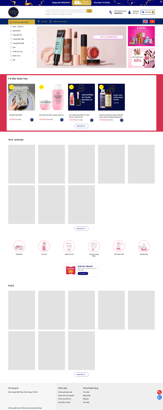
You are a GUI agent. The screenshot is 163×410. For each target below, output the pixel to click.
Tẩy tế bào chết (119, 254)
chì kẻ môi (55, 14)
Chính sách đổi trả (64, 399)
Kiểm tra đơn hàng (60, 21)
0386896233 (118, 13)
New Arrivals (15, 139)
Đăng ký (86, 399)
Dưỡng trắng (144, 254)
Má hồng (48, 14)
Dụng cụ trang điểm (94, 255)
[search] (89, 11)
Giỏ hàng (86, 402)
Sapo (40, 408)
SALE (11, 285)
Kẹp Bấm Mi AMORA (15, 115)
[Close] (161, 2)
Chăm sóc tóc (69, 254)
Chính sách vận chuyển (66, 395)
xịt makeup (62, 14)
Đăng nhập (135, 13)
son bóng (69, 14)
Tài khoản (136, 11)
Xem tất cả (81, 126)
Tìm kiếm (86, 392)
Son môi (44, 254)
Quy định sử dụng (64, 402)
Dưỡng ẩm (19, 254)
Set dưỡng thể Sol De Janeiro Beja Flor (51, 115)
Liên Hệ (44, 21)
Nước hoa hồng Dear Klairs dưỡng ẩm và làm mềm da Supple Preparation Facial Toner (111, 117)
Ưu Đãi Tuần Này (18, 78)
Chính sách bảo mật (65, 392)
